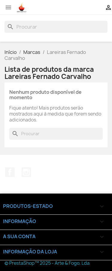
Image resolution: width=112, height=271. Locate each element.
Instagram (26, 172)
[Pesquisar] (56, 27)
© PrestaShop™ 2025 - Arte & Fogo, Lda (47, 263)
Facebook (10, 172)
